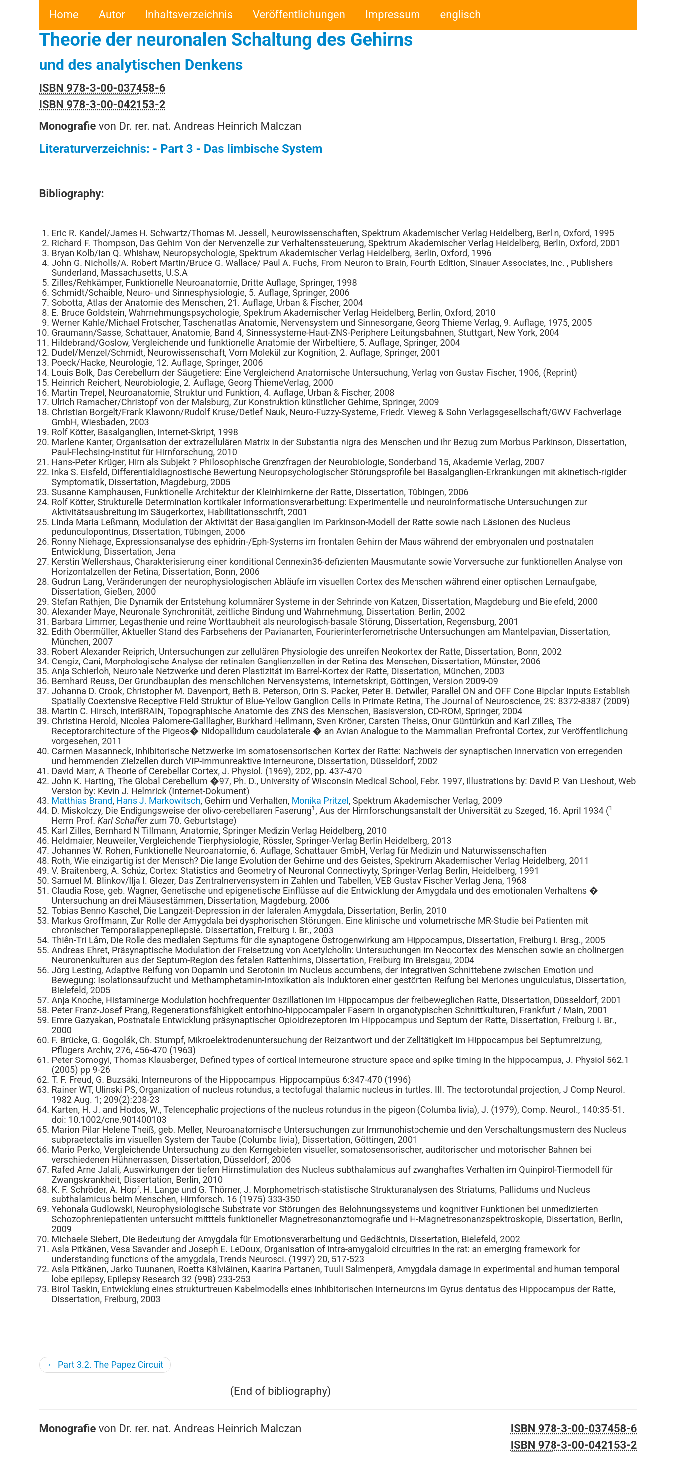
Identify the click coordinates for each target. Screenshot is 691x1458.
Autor (112, 14)
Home (64, 14)
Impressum (392, 14)
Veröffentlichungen (299, 14)
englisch (460, 14)
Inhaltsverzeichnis (189, 14)
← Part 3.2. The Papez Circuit (105, 1364)
